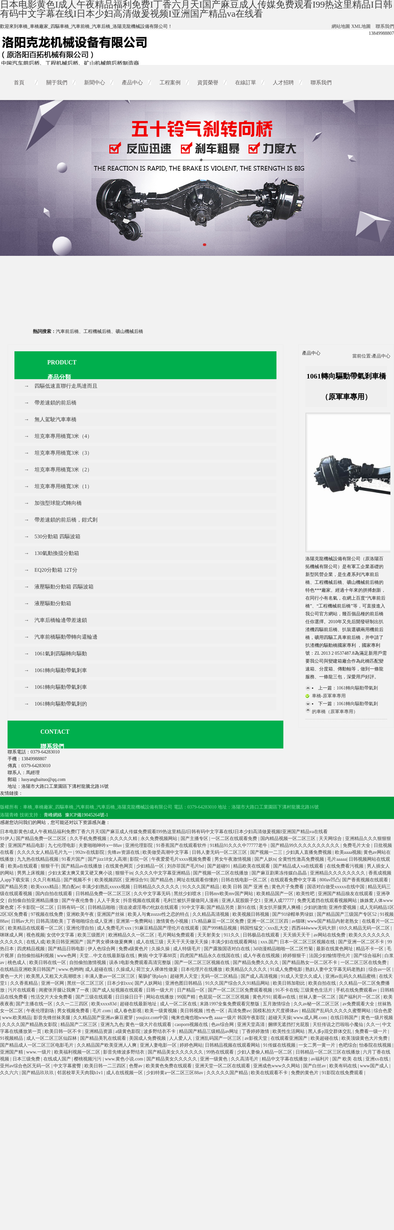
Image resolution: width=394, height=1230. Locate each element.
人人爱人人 (181, 1038)
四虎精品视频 (31, 948)
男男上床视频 (31, 873)
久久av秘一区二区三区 (317, 1003)
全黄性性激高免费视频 (301, 859)
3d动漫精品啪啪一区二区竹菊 (283, 948)
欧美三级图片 (91, 935)
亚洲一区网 (53, 983)
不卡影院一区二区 (36, 907)
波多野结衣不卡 (160, 1031)
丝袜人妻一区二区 (318, 996)
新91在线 (247, 907)
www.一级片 (39, 1052)
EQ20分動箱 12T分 (55, 570)
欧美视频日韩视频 (251, 914)
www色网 (67, 955)
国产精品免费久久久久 (256, 962)
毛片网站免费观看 (177, 935)
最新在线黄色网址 (335, 948)
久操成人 (125, 969)
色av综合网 (223, 1024)
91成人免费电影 (287, 969)
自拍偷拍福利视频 (36, 955)
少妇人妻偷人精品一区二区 (265, 1052)
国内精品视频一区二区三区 (288, 838)
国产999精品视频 (220, 928)
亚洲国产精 (12, 1052)
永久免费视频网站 (160, 838)
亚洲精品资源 (99, 1031)
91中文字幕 (193, 907)
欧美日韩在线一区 (48, 962)
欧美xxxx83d (104, 1003)
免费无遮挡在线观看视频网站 (327, 900)
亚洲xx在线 (377, 1058)
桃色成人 (17, 962)
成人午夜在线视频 (262, 955)
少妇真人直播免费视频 (309, 852)
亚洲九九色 (111, 1024)
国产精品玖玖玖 (38, 1072)
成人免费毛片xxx (115, 928)
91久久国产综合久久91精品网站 (238, 983)
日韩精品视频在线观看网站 (233, 1045)
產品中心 (132, 82)
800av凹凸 (329, 879)
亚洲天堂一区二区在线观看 (223, 1065)
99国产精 (187, 996)
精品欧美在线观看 (252, 866)
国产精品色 (162, 879)
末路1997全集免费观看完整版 (230, 1003)
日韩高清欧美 (50, 921)
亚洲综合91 (136, 879)
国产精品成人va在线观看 (299, 866)
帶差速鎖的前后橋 (55, 402)
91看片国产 (74, 859)
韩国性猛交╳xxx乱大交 (265, 928)
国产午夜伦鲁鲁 (78, 900)
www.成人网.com (310, 1017)
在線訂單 (245, 82)
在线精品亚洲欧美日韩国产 (28, 969)
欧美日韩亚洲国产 (66, 941)
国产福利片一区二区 (360, 996)
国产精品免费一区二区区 (42, 838)
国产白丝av (315, 1065)
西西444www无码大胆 (314, 928)
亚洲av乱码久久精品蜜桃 (351, 976)
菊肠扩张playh (153, 976)
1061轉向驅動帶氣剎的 (60, 704)
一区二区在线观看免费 (234, 838)
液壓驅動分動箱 (52, 603)
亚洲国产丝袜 (111, 914)
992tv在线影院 (90, 852)
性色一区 (216, 1010)
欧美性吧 (306, 893)
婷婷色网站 (191, 1045)
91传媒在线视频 (280, 1045)
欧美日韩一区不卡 (64, 1031)
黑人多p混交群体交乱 (330, 1031)
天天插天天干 (297, 935)
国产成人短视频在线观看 (118, 990)
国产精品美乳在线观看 (103, 1038)
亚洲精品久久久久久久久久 (338, 873)
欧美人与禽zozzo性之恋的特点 (159, 914)
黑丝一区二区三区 (86, 983)
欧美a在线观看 (23, 866)
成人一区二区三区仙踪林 (52, 1038)
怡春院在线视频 (376, 1045)
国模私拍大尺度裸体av (276, 1010)
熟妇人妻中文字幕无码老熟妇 (335, 969)
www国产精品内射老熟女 (333, 921)
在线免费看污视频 (346, 866)
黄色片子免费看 (288, 886)
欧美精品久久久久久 (247, 969)
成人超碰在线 (99, 969)
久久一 (373, 1024)
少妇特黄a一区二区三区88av (175, 1072)
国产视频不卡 (78, 879)
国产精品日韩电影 (67, 948)
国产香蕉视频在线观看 (365, 879)
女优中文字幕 (61, 935)
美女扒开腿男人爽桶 (280, 907)
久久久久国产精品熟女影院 (30, 1024)
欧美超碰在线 (325, 1038)
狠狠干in (124, 873)
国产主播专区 (195, 838)
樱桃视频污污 (88, 1058)
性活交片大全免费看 (52, 996)
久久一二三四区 (72, 1003)
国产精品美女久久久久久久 (176, 1052)
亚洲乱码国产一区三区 (219, 1038)
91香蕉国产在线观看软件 (182, 845)
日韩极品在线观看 (262, 935)
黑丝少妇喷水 (188, 893)
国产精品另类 (14, 886)
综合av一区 (380, 969)
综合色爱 (383, 1010)
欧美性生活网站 (289, 1031)
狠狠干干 (50, 866)
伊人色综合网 (102, 948)
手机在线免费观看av (357, 990)
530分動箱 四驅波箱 (57, 536)
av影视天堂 (257, 1038)
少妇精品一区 (150, 866)
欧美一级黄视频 (161, 1010)
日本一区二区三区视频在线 (308, 941)
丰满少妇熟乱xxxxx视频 (106, 886)
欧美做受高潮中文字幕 (166, 852)
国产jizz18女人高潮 (108, 859)
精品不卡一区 (370, 948)
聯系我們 (385, 26)
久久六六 (10, 1072)
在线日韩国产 (344, 1017)
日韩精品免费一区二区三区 (104, 893)
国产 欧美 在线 (347, 1058)
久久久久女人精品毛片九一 (45, 852)
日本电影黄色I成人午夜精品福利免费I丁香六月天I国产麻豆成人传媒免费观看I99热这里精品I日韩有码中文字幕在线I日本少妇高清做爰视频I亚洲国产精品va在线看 (164, 831)
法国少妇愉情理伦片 (330, 955)
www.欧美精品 (16, 1017)
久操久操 (161, 948)
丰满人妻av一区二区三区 (110, 976)
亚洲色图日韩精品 (184, 983)
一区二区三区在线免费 (364, 962)
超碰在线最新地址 (139, 1003)
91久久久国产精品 (202, 886)
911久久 (232, 935)
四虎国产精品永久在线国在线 (210, 955)
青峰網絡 (53, 814)
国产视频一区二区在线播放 (221, 873)
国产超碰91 (219, 866)
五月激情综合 (277, 1003)
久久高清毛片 (245, 1058)
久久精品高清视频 (211, 914)
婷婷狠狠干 (295, 955)
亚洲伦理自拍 (80, 928)
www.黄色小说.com (124, 1058)
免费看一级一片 (371, 1031)
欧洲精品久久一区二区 (132, 935)
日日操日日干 (129, 996)
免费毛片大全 (357, 845)
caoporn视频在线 (192, 1024)
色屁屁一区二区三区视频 (225, 996)
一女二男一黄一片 (317, 1045)
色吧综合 (348, 1045)
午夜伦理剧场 (40, 1010)
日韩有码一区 (71, 907)
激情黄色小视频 (172, 921)
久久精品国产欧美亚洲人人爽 (107, 1045)
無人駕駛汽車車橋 (55, 419)
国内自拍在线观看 (54, 893)
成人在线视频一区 (125, 1072)
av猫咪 (298, 921)
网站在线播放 (160, 996)
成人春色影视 (128, 1010)
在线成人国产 (57, 1058)
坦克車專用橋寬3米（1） (63, 486)
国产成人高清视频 (260, 976)
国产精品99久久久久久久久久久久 (306, 845)
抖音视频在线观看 (142, 900)
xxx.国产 (269, 941)
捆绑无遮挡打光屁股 (289, 1024)
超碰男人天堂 (184, 976)
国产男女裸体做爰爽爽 (110, 941)
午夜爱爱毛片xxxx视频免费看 (181, 859)
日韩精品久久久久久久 (157, 886)
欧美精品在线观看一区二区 (36, 928)
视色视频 (35, 935)
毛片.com (102, 1010)
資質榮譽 (207, 82)
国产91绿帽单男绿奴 (293, 914)
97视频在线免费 (47, 914)
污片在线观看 (22, 990)
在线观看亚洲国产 (290, 1038)
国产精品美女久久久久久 (172, 1058)
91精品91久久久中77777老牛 (239, 845)
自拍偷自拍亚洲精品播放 (34, 900)
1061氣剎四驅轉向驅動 (60, 653)
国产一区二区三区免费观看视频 (241, 990)
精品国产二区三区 (79, 1024)
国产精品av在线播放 (82, 866)
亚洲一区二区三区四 (268, 921)
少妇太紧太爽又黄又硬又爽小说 (81, 873)
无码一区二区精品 (220, 976)
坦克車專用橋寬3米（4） (63, 436)
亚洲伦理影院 (139, 845)
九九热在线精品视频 (38, 859)
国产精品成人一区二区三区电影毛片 (37, 1045)
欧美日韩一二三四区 (105, 1065)
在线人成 (35, 941)
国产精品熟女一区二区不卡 (310, 962)
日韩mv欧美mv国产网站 (229, 893)
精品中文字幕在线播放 (285, 1058)
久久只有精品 (47, 879)
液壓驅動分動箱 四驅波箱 (64, 586)
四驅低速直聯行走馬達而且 (66, 386)
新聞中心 (94, 82)
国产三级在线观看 (95, 996)
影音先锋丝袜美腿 (52, 1017)
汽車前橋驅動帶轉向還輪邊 (66, 637)
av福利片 (320, 1058)
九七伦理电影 (62, 845)
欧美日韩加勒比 (289, 983)
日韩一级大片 (160, 990)
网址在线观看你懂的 (198, 879)
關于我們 (56, 82)
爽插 (142, 955)
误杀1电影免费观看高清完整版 (140, 962)
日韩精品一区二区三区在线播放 (328, 1052)
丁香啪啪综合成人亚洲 (90, 921)
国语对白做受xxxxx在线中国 (336, 886)
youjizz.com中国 (152, 1017)
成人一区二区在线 (179, 1003)
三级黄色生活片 (317, 990)
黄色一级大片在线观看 (149, 1024)
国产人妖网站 (149, 983)
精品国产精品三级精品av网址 (209, 1031)
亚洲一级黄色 (214, 1058)
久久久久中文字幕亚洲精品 (163, 873)
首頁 (19, 82)
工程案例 (170, 82)
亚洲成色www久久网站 (277, 1065)
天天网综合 (331, 838)
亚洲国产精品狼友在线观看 (346, 893)
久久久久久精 (124, 838)
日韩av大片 (22, 921)
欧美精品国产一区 (275, 893)
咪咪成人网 (12, 935)
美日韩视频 (192, 1010)
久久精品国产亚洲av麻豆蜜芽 (103, 1017)
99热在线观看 (220, 1052)
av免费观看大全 (359, 1003)
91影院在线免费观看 (343, 1072)
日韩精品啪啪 (102, 907)
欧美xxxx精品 (45, 886)
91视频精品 (12, 1038)
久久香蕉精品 (24, 983)
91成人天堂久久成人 (302, 976)
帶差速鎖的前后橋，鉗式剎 (66, 520)
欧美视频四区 (109, 879)
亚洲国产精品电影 (27, 845)
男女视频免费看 (74, 1010)
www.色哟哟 (70, 969)
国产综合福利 (368, 955)
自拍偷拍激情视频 (88, 962)
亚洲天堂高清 (251, 1024)
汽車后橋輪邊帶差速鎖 (60, 620)
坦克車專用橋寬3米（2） (63, 469)
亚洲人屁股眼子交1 (242, 900)
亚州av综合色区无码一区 (26, 1065)
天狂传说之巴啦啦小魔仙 (338, 1024)
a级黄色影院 (128, 1031)
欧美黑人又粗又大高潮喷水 (54, 976)
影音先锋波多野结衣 (124, 1052)
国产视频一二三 (267, 852)
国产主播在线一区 (35, 1003)
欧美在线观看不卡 (270, 1072)
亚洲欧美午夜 (80, 914)
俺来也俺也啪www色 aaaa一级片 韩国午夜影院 (218, 1017)
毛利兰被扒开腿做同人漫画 (191, 900)
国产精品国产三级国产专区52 (347, 914)
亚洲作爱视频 (343, 907)
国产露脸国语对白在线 (227, 948)
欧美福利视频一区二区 (77, 1052)
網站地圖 (341, 26)
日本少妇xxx (119, 983)
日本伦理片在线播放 (202, 969)
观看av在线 (285, 996)
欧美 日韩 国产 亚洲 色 (246, 886)
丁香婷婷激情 (256, 1031)
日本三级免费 (26, 1058)
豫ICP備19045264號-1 (86, 814)
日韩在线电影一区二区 (244, 879)
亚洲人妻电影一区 (159, 1045)
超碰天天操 (279, 1017)
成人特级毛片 (187, 948)
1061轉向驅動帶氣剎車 (60, 670)
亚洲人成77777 (279, 900)
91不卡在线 (286, 990)
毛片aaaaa (336, 859)
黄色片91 (261, 996)
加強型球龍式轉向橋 (58, 503)
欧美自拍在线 (322, 983)
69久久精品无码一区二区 (365, 928)
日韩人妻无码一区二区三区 (220, 852)
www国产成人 (374, 1065)
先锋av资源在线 (124, 852)
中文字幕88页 (163, 955)
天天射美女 (209, 935)
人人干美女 (109, 900)
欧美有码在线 (343, 1065)
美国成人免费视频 (148, 1038)
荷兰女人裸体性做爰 (157, 969)
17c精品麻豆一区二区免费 (218, 921)
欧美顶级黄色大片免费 (365, 1038)
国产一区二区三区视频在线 (202, 962)
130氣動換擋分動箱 (56, 553)
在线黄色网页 (119, 866)
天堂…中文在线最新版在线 (107, 955)
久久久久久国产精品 (228, 1072)
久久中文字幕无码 (153, 893)
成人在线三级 (150, 941)
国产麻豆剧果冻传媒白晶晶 (280, 873)
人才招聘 (283, 82)
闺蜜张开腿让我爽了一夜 (65, 990)
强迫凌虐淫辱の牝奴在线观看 (149, 907)
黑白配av (71, 886)
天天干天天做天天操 (188, 941)
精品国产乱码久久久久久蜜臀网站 (337, 1010)
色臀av (136, 1065)
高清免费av (239, 1010)
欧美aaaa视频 (348, 852)
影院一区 (139, 859)
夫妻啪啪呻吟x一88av (100, 845)
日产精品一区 (191, 990)
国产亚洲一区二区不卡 (361, 941)
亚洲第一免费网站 (135, 921)
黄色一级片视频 (377, 1017)
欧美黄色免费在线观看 (169, 1065)
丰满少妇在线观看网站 (234, 941)
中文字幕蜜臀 (68, 1065)
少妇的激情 (315, 907)
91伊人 (7, 838)
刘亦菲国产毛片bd (186, 866)
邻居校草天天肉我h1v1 (80, 1072)
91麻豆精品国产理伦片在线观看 (167, 928)
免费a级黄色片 (134, 948)
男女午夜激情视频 (233, 859)
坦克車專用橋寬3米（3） (63, 453)
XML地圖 (361, 26)
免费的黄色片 (305, 1072)
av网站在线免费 (330, 935)
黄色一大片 (12, 976)
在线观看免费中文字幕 (293, 879)
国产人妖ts (265, 859)
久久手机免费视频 (89, 838)
